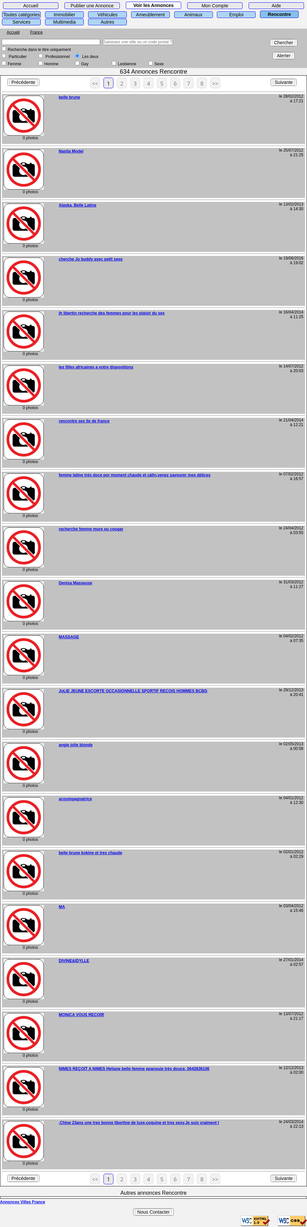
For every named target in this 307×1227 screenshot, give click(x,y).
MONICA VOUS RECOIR (81, 1014)
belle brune (69, 97)
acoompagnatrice (75, 799)
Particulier (17, 56)
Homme (51, 64)
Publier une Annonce (91, 5)
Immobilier (64, 14)
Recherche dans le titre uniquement (39, 49)
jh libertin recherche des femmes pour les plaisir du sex (112, 313)
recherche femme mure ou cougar (91, 529)
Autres (107, 22)
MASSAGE (69, 637)
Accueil (30, 5)
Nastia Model (71, 151)
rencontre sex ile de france (84, 421)
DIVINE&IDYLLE (74, 960)
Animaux (193, 14)
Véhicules (107, 14)
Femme (14, 64)
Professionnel (57, 56)
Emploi (236, 14)
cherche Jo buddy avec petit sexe (90, 259)
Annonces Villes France (22, 1202)
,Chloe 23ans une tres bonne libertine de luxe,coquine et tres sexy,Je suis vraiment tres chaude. (150, 1122)
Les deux (90, 56)
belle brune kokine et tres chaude (90, 853)
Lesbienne (127, 64)
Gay (84, 64)
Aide (276, 5)
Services (22, 22)
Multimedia (64, 22)
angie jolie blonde (75, 745)
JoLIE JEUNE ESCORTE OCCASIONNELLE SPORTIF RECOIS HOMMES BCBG (133, 691)
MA (62, 907)
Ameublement (150, 14)
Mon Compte (215, 5)
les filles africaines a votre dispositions (96, 367)
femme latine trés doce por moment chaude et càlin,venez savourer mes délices (135, 475)
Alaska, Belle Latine (77, 205)
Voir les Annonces (153, 5)
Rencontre (279, 14)
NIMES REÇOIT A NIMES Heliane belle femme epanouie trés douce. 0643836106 (134, 1068)
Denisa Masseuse (75, 583)
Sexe (159, 64)
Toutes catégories (21, 14)
